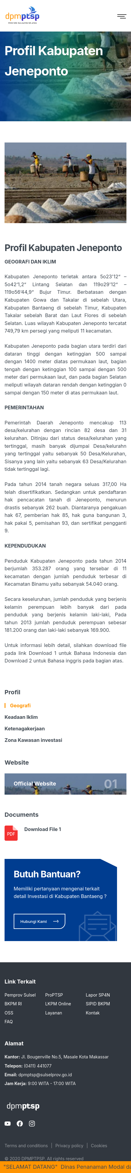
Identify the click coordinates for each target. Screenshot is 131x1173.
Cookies (99, 1145)
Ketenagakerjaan (25, 728)
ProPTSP (54, 994)
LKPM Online (58, 1003)
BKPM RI (13, 1003)
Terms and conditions (26, 1145)
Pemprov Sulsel (20, 994)
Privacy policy (69, 1145)
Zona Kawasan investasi (33, 740)
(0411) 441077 (37, 1065)
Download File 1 (42, 829)
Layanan (53, 1012)
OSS (9, 1012)
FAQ (9, 1021)
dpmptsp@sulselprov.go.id (45, 1074)
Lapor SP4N (98, 994)
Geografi (20, 705)
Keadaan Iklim (21, 717)
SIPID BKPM (98, 1003)
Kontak (93, 1012)
